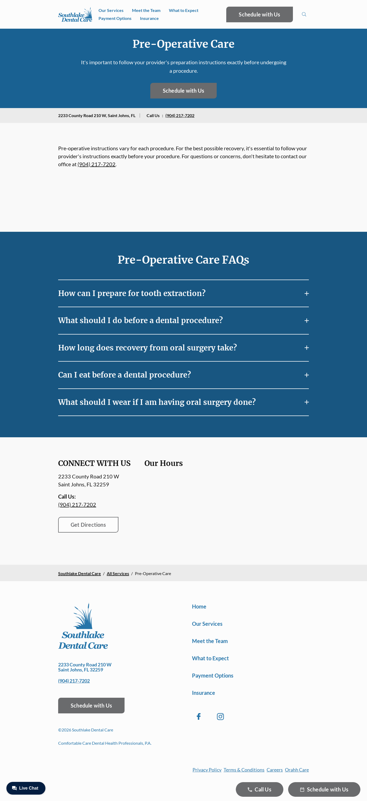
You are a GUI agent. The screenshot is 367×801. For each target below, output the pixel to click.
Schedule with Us (259, 14)
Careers (275, 770)
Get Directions (88, 524)
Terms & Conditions (244, 770)
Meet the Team (146, 10)
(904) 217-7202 (179, 115)
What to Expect (183, 10)
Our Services (111, 10)
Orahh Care (297, 770)
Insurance (149, 18)
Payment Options (115, 18)
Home (199, 606)
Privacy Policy (207, 770)
